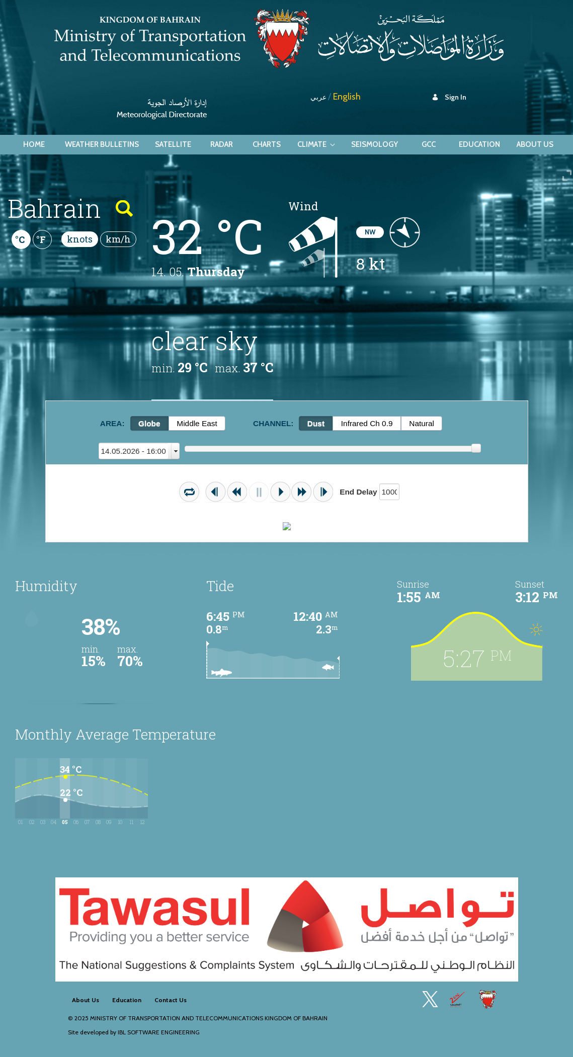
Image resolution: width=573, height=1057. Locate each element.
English (347, 96)
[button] (189, 491)
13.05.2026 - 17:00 (133, 451)
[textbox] (389, 491)
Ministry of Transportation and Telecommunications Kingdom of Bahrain (209, 1018)
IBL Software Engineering (159, 1032)
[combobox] (139, 451)
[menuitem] (34, 144)
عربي (318, 97)
